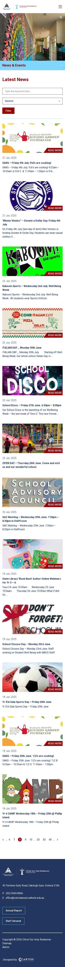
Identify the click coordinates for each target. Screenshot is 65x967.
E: (3, 897)
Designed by (10, 959)
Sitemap (6, 943)
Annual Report (14, 910)
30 (44, 839)
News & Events (14, 65)
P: (3, 893)
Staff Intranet (13, 920)
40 (50, 839)
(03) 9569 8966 (14, 893)
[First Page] (3, 840)
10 (30, 839)
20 (38, 839)
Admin (5, 947)
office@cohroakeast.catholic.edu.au (24, 897)
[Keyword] (32, 91)
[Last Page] (57, 840)
